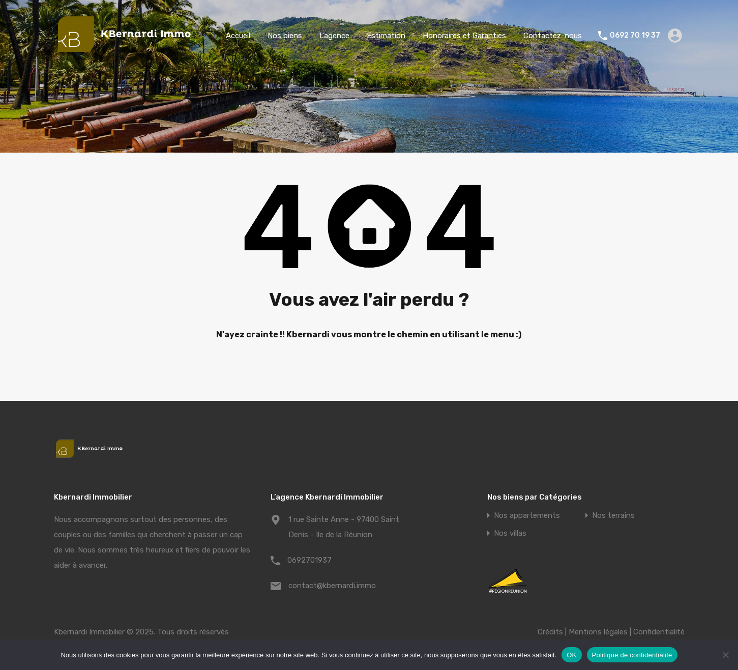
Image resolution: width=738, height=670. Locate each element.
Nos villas (510, 533)
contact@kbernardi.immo (332, 585)
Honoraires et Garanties (464, 35)
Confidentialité (659, 631)
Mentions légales (598, 631)
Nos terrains (613, 515)
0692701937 (309, 560)
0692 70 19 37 (635, 36)
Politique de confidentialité (632, 655)
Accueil (238, 35)
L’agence (334, 35)
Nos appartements (527, 515)
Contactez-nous (552, 35)
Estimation (386, 35)
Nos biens (285, 35)
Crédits (550, 631)
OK (571, 655)
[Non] (725, 655)
